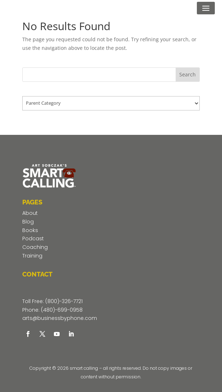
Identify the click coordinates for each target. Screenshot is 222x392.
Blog (28, 221)
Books (30, 230)
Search (187, 74)
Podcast (33, 238)
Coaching (35, 247)
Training (32, 255)
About (30, 213)
